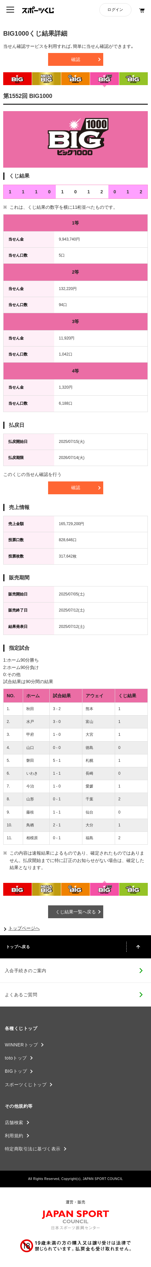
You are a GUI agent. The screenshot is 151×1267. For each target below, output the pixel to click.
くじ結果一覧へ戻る (75, 911)
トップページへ (24, 928)
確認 (75, 59)
